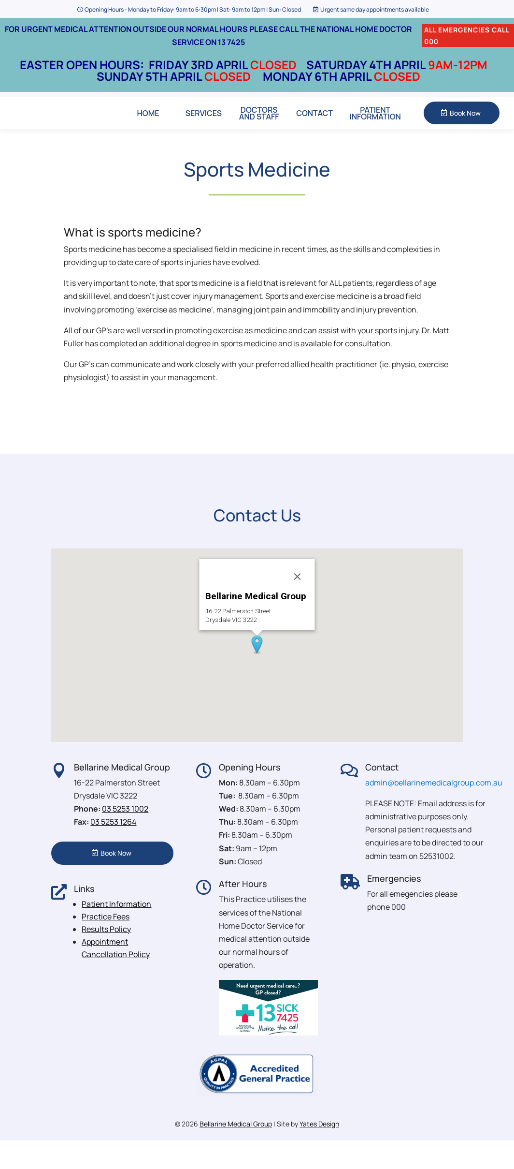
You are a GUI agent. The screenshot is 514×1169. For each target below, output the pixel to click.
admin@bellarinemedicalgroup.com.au (433, 810)
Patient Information (375, 127)
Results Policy (106, 957)
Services (204, 127)
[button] (257, 673)
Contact (314, 127)
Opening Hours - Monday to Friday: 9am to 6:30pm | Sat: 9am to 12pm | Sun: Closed (193, 10)
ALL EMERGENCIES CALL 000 (467, 35)
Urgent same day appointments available (374, 10)
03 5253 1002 (125, 837)
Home (148, 127)
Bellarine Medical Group (236, 1152)
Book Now (465, 127)
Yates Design (319, 1152)
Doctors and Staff (259, 127)
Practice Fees (105, 944)
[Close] (297, 605)
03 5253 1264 (113, 850)
